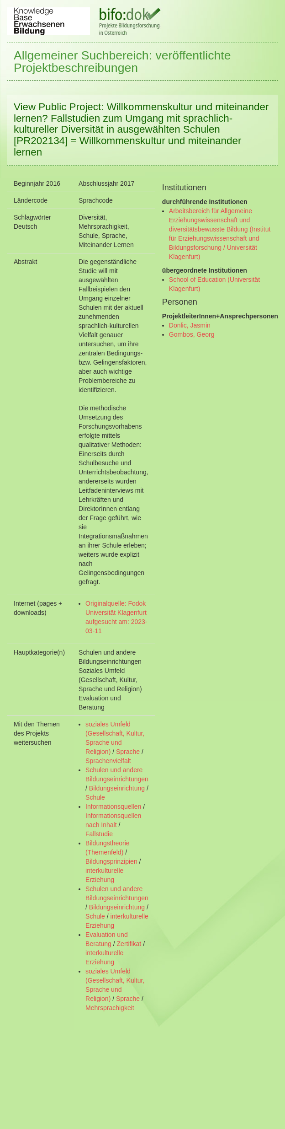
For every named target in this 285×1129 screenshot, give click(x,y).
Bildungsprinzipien (111, 861)
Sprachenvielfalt (108, 760)
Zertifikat (129, 943)
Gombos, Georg (192, 334)
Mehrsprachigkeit (109, 1007)
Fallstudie (99, 834)
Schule (95, 797)
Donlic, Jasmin (190, 325)
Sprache (128, 751)
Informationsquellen (113, 806)
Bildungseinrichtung (117, 788)
